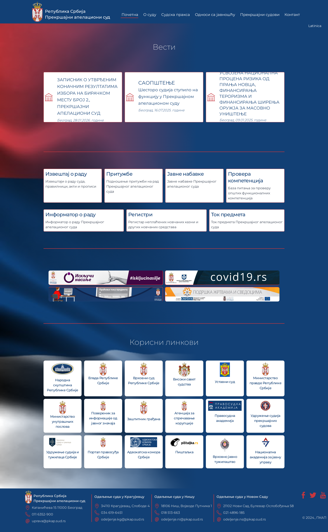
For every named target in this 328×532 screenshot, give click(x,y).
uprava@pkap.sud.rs (49, 521)
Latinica (314, 26)
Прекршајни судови (259, 14)
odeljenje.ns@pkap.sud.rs (244, 519)
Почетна (130, 14)
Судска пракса (175, 14)
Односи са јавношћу (215, 14)
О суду (149, 14)
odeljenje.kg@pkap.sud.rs (122, 519)
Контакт (292, 14)
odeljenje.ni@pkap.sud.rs (182, 519)
